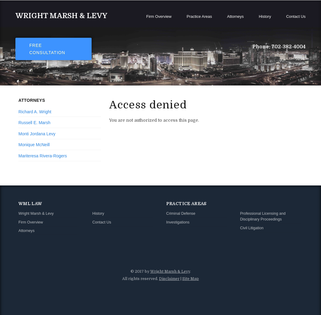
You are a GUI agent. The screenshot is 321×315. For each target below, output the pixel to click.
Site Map (190, 279)
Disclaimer (169, 279)
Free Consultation (47, 49)
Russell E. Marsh (34, 122)
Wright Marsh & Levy (61, 15)
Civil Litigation (252, 228)
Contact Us (296, 16)
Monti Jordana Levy (36, 133)
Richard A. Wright (34, 111)
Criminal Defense (181, 213)
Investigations (178, 222)
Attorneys (235, 16)
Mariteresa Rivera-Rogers (42, 155)
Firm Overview (159, 16)
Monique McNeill (34, 144)
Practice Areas (199, 16)
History (265, 16)
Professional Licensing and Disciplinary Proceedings (263, 216)
